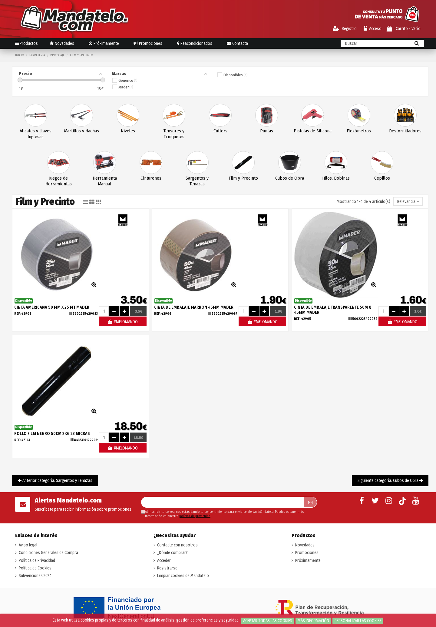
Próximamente (308, 560)
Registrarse (167, 568)
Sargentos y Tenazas (197, 181)
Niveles (128, 131)
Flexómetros (359, 131)
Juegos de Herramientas (58, 181)
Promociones (307, 552)
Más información (313, 620)
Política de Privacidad (37, 560)
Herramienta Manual (105, 181)
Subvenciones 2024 (35, 575)
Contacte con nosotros (177, 545)
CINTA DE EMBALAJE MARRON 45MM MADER (193, 307)
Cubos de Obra (289, 178)
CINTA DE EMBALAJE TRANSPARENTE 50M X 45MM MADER (332, 310)
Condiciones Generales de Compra (48, 552)
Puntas (266, 131)
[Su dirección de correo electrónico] (222, 502)
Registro (345, 28)
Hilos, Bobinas (336, 178)
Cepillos (382, 178)
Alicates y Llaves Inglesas (35, 133)
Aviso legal (28, 545)
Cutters (220, 131)
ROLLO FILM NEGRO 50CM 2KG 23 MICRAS (52, 433)
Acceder (164, 560)
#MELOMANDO (122, 321)
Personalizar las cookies (358, 620)
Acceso (373, 28)
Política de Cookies (35, 568)
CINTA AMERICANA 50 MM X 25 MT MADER (51, 307)
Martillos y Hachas (81, 131)
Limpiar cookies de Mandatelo (183, 575)
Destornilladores (405, 131)
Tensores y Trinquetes (174, 133)
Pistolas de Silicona (313, 131)
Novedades (305, 545)
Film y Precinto (243, 178)
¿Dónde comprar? (172, 552)
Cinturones (150, 178)
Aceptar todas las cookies (267, 620)
